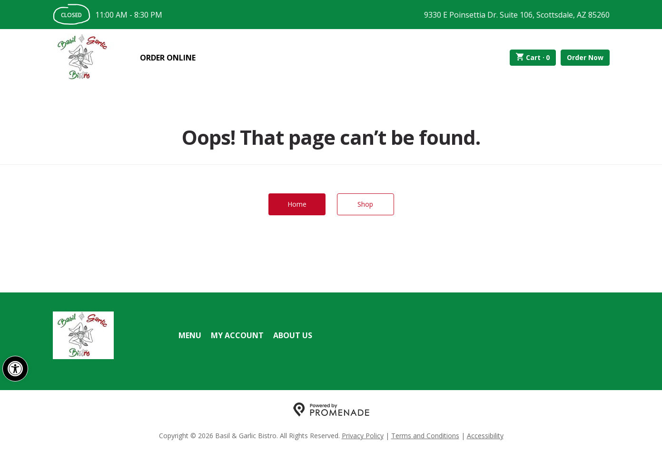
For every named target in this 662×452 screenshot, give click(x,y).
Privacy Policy (363, 435)
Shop (365, 204)
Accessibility (485, 435)
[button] (15, 369)
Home (296, 204)
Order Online (168, 57)
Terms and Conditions (425, 435)
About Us (292, 335)
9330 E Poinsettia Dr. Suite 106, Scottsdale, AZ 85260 (517, 15)
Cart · (533, 57)
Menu (189, 335)
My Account (237, 335)
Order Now (585, 57)
